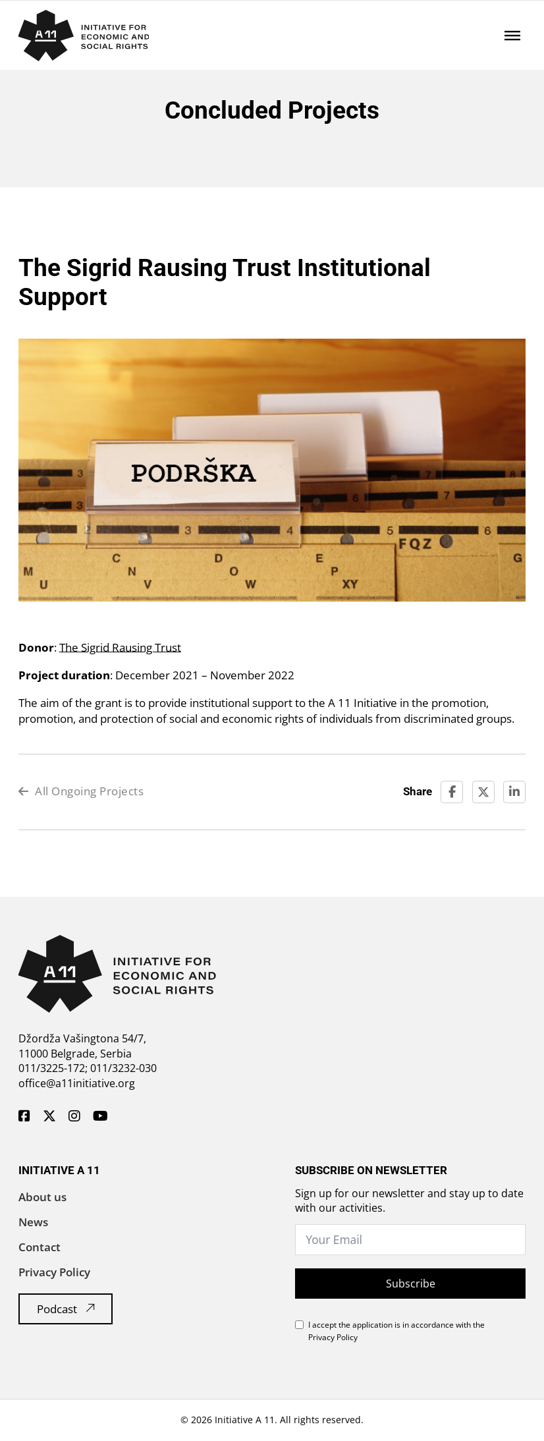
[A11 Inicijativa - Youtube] (100, 1117)
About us (42, 1196)
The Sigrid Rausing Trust (120, 647)
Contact (39, 1247)
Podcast (66, 1308)
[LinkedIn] (514, 792)
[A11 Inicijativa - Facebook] (24, 1117)
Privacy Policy (54, 1272)
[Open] (512, 35)
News (33, 1221)
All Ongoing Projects (81, 791)
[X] (483, 792)
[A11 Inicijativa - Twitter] (49, 1117)
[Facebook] (452, 792)
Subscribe (410, 1283)
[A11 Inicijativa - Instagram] (74, 1117)
